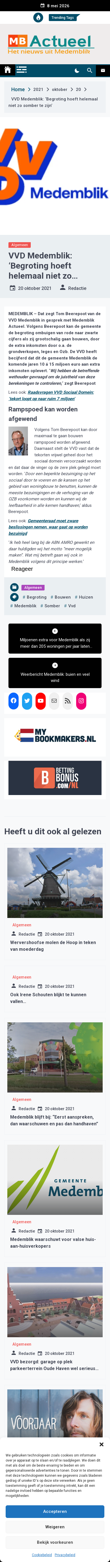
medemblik (25, 605)
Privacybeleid (65, 1555)
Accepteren (55, 1511)
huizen (86, 597)
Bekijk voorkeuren (55, 1542)
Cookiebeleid (42, 1555)
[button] (101, 1444)
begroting (37, 597)
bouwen (63, 597)
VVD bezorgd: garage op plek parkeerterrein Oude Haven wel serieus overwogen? (52, 1368)
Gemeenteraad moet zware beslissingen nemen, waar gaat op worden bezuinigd (47, 527)
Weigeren (55, 1526)
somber (52, 605)
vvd (72, 605)
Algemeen (19, 245)
